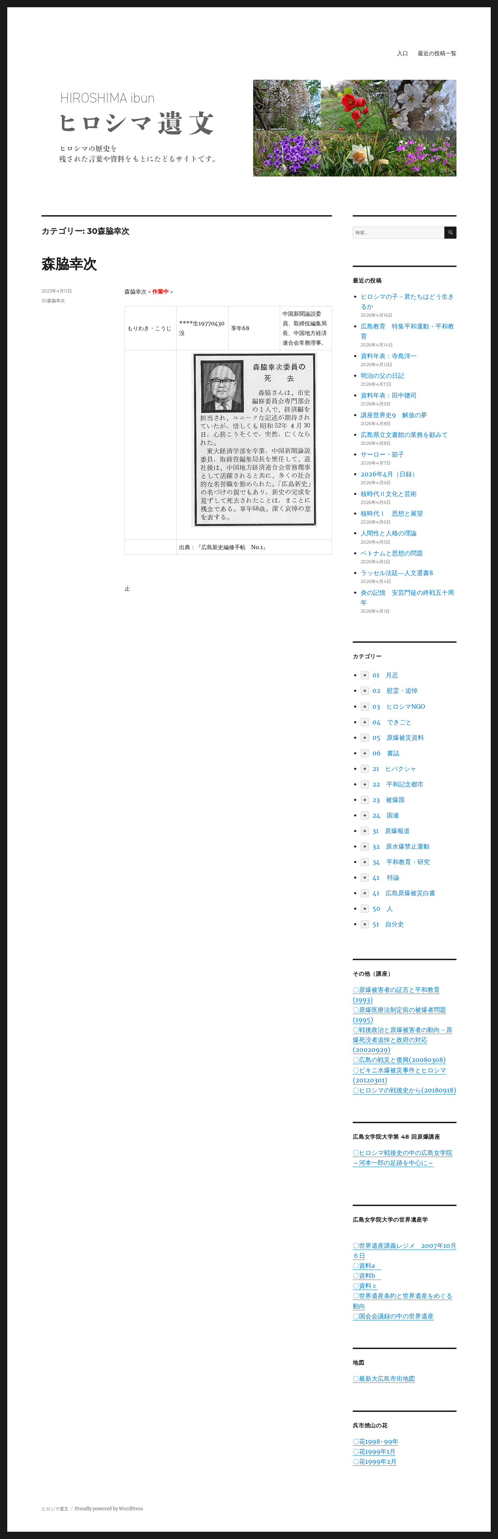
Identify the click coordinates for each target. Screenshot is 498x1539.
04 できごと (392, 722)
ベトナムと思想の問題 (392, 553)
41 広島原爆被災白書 (403, 893)
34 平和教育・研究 (401, 862)
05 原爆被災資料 (398, 738)
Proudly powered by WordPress (109, 1509)
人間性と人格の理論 (389, 533)
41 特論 (385, 877)
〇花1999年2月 (375, 1461)
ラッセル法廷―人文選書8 (397, 573)
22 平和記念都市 (398, 784)
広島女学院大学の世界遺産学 (390, 1219)
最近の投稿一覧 (437, 53)
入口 (402, 53)
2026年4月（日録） (389, 474)
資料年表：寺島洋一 (389, 356)
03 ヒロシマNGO (398, 706)
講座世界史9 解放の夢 (394, 415)
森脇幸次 (69, 263)
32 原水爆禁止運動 (401, 846)
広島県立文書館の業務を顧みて (404, 435)
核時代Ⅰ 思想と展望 (392, 513)
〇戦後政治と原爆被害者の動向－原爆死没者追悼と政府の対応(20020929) (402, 1040)
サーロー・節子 (382, 454)
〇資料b (367, 1276)
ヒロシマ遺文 (55, 1509)
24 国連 (385, 815)
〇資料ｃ (365, 1286)
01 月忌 (385, 675)
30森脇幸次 (53, 300)
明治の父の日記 (382, 376)
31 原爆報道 (391, 831)
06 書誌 (385, 753)
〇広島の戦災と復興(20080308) (399, 1060)
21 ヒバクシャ (394, 769)
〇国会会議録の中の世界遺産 (393, 1316)
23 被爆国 (388, 800)
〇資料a (367, 1266)
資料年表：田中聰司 (389, 395)
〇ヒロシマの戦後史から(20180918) (404, 1090)
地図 (359, 1362)
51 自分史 (388, 924)
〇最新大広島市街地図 (384, 1379)
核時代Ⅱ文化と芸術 (389, 494)
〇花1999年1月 (374, 1451)
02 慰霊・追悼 (395, 691)
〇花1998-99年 (375, 1441)
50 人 (382, 908)
